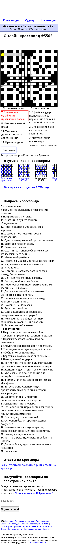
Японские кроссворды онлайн (34, 523)
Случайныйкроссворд (7, 172)
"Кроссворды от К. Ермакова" (34, 493)
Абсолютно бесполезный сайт (28, 26)
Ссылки (46, 529)
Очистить (8, 150)
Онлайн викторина (32, 529)
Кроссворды (11, 20)
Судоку (30, 20)
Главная (9, 521)
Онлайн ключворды (10, 523)
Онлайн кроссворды (24, 521)
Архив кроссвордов (32, 526)
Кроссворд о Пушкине (11, 526)
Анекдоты (47, 526)
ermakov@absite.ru (37, 542)
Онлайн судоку (42, 521)
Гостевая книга (15, 529)
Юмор (3, 529)
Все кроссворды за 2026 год (26, 187)
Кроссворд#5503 (24, 172)
